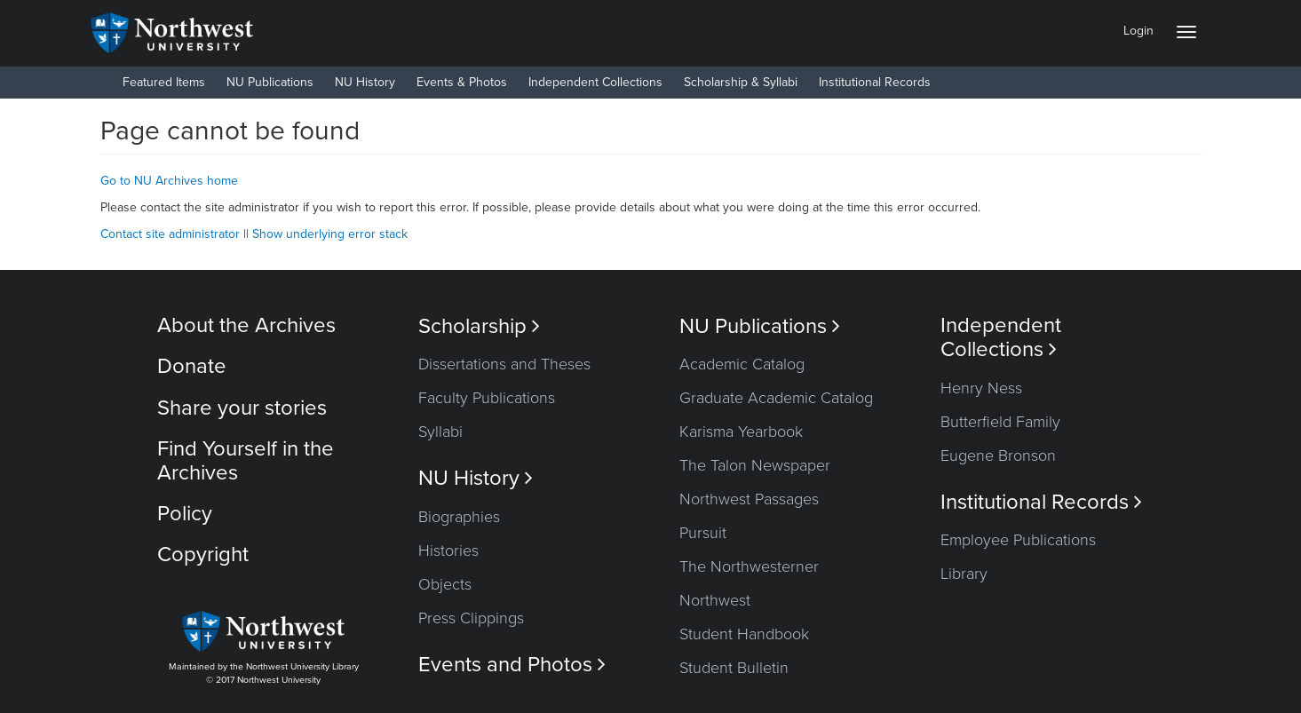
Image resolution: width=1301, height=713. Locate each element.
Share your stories (242, 408)
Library (964, 573)
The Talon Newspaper (754, 465)
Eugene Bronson (998, 455)
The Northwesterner (749, 566)
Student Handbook (744, 634)
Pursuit (702, 533)
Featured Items (164, 82)
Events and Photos (512, 664)
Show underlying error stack (330, 234)
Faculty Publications (486, 398)
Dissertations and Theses (504, 364)
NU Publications (269, 82)
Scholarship (479, 326)
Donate (191, 366)
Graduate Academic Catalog (776, 398)
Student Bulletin (734, 667)
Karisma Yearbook (741, 431)
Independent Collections (595, 82)
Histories (448, 550)
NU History (365, 82)
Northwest (714, 600)
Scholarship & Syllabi (740, 82)
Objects (445, 584)
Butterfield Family (1000, 422)
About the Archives (246, 325)
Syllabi (440, 431)
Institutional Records (875, 82)
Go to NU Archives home (169, 180)
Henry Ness (981, 388)
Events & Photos (461, 82)
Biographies (459, 517)
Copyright (203, 554)
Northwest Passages (749, 499)
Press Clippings (471, 618)
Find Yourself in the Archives (245, 460)
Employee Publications (1018, 540)
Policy (184, 514)
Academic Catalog (742, 364)
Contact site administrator (170, 234)
